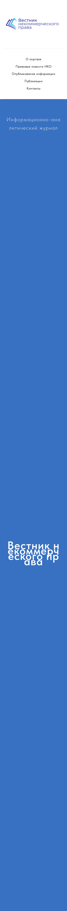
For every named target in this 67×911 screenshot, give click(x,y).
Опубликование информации (33, 74)
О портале (33, 59)
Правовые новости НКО (33, 66)
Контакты (33, 88)
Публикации (33, 81)
